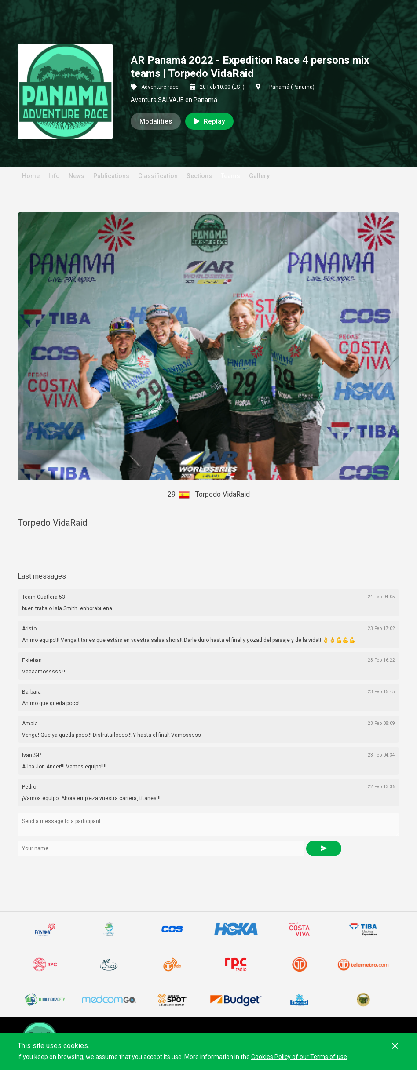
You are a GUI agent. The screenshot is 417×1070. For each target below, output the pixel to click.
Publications (111, 175)
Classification (158, 175)
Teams (230, 175)
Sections (199, 175)
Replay (209, 121)
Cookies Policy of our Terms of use (299, 1056)
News (76, 175)
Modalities (155, 121)
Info (54, 175)
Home (31, 175)
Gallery (259, 175)
